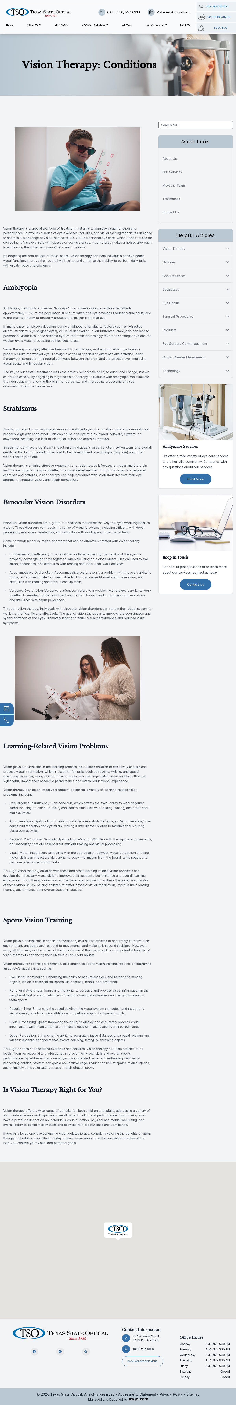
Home (9, 24)
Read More (195, 479)
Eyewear (126, 24)
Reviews (185, 24)
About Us (169, 159)
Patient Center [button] (156, 24)
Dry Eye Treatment (214, 17)
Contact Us (170, 212)
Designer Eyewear (213, 6)
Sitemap (193, 1394)
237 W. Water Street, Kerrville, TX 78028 (146, 1338)
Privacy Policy (171, 1394)
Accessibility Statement (137, 1394)
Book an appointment (141, 1359)
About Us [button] (34, 24)
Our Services (172, 172)
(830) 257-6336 (143, 1349)
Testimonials (171, 199)
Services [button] (61, 24)
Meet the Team (173, 185)
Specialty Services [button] (95, 24)
